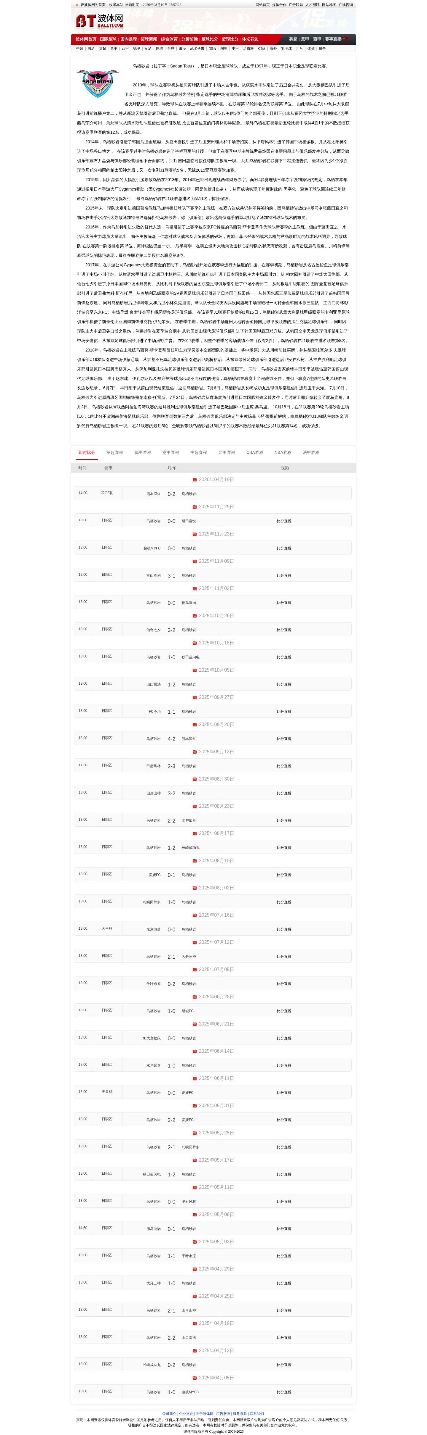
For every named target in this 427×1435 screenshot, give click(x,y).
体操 (311, 48)
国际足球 (108, 39)
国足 (91, 48)
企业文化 (186, 1414)
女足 (148, 48)
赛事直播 (334, 39)
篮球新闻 (149, 39)
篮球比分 (230, 39)
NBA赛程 (283, 452)
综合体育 (169, 39)
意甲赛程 (170, 452)
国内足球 (128, 39)
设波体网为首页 (93, 5)
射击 (322, 48)
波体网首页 (86, 39)
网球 (159, 48)
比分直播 (284, 521)
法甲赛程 (311, 452)
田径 (182, 48)
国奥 (223, 48)
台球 (170, 48)
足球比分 (209, 39)
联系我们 (257, 1414)
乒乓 (299, 48)
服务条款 (240, 1414)
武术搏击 (197, 48)
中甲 (235, 48)
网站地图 (329, 5)
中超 (79, 48)
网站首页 (263, 5)
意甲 (305, 39)
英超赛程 (114, 452)
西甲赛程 (227, 452)
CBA (261, 48)
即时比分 (87, 452)
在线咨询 (346, 5)
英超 (293, 39)
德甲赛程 (143, 452)
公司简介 (169, 1414)
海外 (273, 48)
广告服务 (223, 1414)
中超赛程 (198, 452)
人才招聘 (312, 5)
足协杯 (248, 48)
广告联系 (296, 5)
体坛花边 (250, 39)
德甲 (136, 48)
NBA (212, 48)
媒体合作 (279, 5)
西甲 (317, 39)
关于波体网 (205, 1414)
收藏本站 (116, 5)
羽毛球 (286, 48)
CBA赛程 (254, 452)
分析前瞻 (189, 39)
